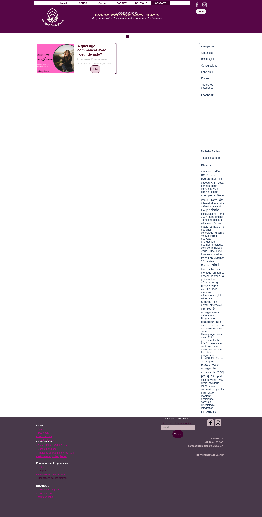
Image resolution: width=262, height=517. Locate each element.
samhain (206, 402)
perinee (205, 185)
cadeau (205, 182)
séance (216, 223)
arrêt (203, 195)
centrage (206, 346)
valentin (217, 206)
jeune (204, 386)
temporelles (209, 286)
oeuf (204, 175)
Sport (219, 376)
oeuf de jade (85, 59)
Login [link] (201, 11)
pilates (205, 364)
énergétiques (210, 312)
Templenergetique (211, 219)
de (221, 199)
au (222, 325)
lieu (209, 308)
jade (218, 322)
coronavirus (208, 389)
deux (221, 182)
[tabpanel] (127, 16)
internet (205, 203)
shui (215, 265)
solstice (205, 247)
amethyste (207, 171)
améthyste (216, 305)
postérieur (207, 322)
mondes (214, 325)
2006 (214, 289)
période (212, 210)
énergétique (208, 241)
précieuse (217, 244)
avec (204, 337)
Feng (221, 213)
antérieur (206, 301)
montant (206, 396)
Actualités (207, 52)
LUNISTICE (208, 358)
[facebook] (197, 4)
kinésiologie (208, 405)
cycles (205, 178)
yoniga (205, 235)
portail (204, 305)
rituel (214, 178)
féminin (205, 191)
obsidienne (207, 399)
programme (207, 355)
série (204, 298)
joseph (215, 364)
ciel (213, 182)
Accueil (63, 3)
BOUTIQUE (208, 59)
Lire (95, 69)
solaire (205, 379)
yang (215, 282)
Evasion (205, 265)
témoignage (208, 334)
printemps (218, 272)
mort (211, 216)
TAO (220, 379)
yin (217, 389)
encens (205, 276)
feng (220, 372)
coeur (214, 191)
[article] (76, 58)
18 (202, 261)
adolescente (208, 372)
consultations (208, 213)
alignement (207, 295)
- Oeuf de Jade (44, 436)
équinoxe (206, 328)
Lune (212, 251)
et (211, 226)
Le (222, 389)
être (203, 308)
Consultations (209, 65)
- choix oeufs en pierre (48, 489)
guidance (206, 340)
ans (210, 298)
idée (217, 171)
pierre (211, 195)
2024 (211, 392)
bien (203, 269)
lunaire (205, 254)
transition (207, 258)
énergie (206, 368)
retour (204, 200)
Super (219, 358)
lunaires (219, 232)
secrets (205, 331)
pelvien (210, 261)
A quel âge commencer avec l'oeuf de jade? (91, 50)
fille (221, 178)
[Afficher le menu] (127, 36)
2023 (211, 337)
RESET (214, 235)
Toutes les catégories (207, 86)
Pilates (205, 78)
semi (219, 334)
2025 (212, 386)
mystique (214, 383)
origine (219, 216)
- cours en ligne (44, 497)
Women (215, 276)
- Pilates (40, 429)
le (223, 226)
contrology (207, 232)
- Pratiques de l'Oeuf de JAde (50, 474)
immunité (206, 188)
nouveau (206, 238)
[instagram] (204, 4)
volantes (214, 269)
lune (204, 392)
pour (214, 185)
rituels (216, 226)
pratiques (207, 376)
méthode (206, 272)
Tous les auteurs (211, 157)
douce (215, 203)
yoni (213, 379)
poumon (206, 244)
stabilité (205, 289)
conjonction (215, 343)
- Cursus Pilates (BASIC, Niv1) (53, 445)
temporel (206, 292)
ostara (204, 325)
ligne (219, 251)
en (215, 301)
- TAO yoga (42, 432)
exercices (206, 349)
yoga (204, 251)
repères (217, 328)
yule (215, 188)
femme (218, 349)
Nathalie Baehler (100, 59)
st (202, 361)
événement (207, 315)
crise (215, 346)
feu (203, 210)
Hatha (216, 340)
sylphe (219, 295)
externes (219, 258)
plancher (206, 229)
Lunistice (206, 352)
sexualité (216, 254)
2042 (204, 343)
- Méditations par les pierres (51, 456)
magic (204, 226)
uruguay (209, 361)
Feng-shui (207, 72)
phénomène (208, 279)
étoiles (206, 223)
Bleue (220, 195)
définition (206, 206)
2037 (204, 216)
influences (208, 411)
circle (204, 383)
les (214, 368)
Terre (212, 175)
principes (216, 247)
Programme (208, 318)
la (223, 276)
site (222, 203)
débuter (205, 282)
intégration (207, 408)
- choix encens (44, 493)
